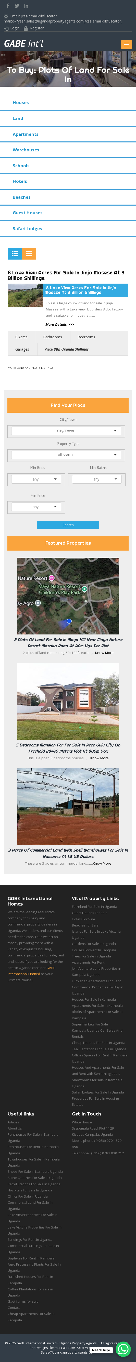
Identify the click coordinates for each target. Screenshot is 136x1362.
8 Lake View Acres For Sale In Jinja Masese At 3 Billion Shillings (66, 275)
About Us (15, 1128)
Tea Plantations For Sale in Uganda (99, 1049)
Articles (13, 1122)
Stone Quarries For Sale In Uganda (35, 1177)
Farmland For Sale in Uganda (94, 906)
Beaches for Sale (85, 925)
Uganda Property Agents (78, 1343)
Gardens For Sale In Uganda (94, 943)
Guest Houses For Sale (89, 912)
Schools (21, 166)
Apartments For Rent (88, 962)
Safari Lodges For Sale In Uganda (98, 1092)
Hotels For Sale (83, 919)
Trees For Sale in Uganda (91, 956)
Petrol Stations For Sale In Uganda (34, 1184)
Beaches (22, 197)
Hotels (20, 181)
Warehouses (26, 150)
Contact (14, 1307)
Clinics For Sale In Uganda (28, 1196)
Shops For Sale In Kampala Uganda (35, 1171)
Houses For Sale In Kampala (94, 999)
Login (14, 28)
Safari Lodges (27, 228)
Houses (21, 102)
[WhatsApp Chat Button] (123, 1349)
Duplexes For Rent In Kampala (31, 1258)
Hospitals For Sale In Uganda (30, 1190)
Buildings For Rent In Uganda (30, 1239)
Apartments (26, 134)
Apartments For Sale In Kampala (97, 1005)
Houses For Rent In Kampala (94, 950)
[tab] (15, 254)
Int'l (23, 43)
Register (37, 28)
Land (18, 118)
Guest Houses (28, 213)
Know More (104, 652)
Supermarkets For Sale (90, 1024)
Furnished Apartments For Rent (96, 981)
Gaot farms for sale (23, 1301)
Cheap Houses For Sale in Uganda (98, 1042)
